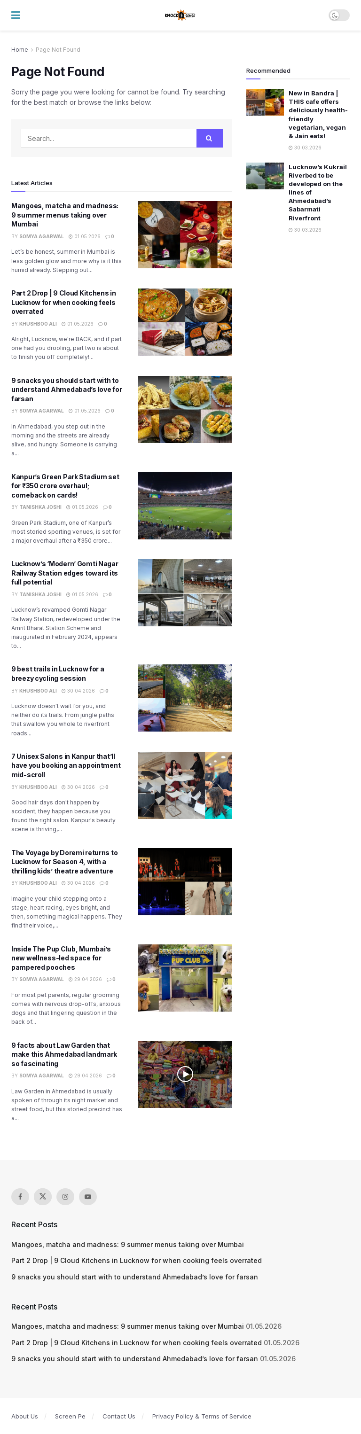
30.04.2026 (78, 691)
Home (19, 49)
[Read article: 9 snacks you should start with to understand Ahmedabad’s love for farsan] (185, 409)
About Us (24, 1416)
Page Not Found (58, 49)
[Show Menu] (15, 15)
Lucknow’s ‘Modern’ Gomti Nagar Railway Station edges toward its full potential (64, 573)
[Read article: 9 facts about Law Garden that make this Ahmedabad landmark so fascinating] (185, 1074)
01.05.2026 (85, 236)
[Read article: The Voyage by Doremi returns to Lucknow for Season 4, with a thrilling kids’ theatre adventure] (185, 881)
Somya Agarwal (41, 236)
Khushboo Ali (38, 324)
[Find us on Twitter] (43, 1196)
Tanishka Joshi (40, 507)
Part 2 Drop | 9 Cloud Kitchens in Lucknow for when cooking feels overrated (63, 302)
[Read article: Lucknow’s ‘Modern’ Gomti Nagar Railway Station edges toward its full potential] (185, 592)
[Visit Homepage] (180, 15)
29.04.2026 (85, 979)
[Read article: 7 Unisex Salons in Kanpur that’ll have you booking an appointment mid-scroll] (185, 785)
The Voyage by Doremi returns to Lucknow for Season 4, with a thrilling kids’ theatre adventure (64, 862)
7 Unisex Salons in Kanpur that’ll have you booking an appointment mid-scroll (65, 765)
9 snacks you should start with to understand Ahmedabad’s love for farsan (66, 389)
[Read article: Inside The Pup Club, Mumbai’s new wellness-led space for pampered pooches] (185, 978)
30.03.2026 (305, 147)
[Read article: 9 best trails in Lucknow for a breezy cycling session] (185, 698)
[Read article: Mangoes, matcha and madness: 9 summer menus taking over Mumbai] (185, 234)
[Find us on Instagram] (65, 1196)
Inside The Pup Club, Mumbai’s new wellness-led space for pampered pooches (61, 958)
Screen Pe (70, 1416)
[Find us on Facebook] (20, 1196)
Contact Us (118, 1416)
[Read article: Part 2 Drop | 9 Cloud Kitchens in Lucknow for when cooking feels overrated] (185, 322)
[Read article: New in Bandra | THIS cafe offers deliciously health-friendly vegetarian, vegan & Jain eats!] (265, 102)
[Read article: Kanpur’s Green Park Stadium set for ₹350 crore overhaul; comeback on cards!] (185, 505)
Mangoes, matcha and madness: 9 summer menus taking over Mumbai (64, 215)
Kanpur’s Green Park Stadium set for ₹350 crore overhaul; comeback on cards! (65, 486)
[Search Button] (209, 138)
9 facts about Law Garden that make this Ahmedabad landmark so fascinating (64, 1054)
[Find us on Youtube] (88, 1196)
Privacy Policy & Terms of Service (201, 1416)
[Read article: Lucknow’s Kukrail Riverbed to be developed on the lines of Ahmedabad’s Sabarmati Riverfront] (265, 176)
